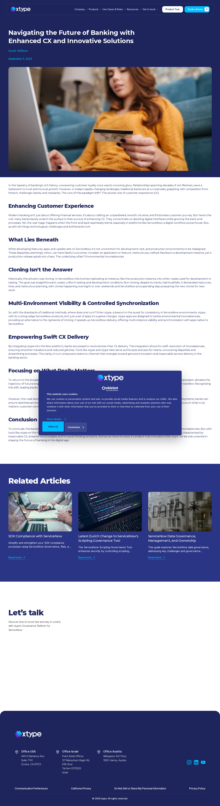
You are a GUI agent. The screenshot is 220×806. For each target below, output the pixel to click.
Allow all (53, 426)
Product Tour (173, 9)
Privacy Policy (197, 788)
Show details (54, 419)
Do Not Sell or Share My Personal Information (140, 788)
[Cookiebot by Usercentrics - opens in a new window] (110, 389)
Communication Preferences (31, 788)
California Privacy (81, 788)
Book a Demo (195, 9)
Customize (76, 427)
